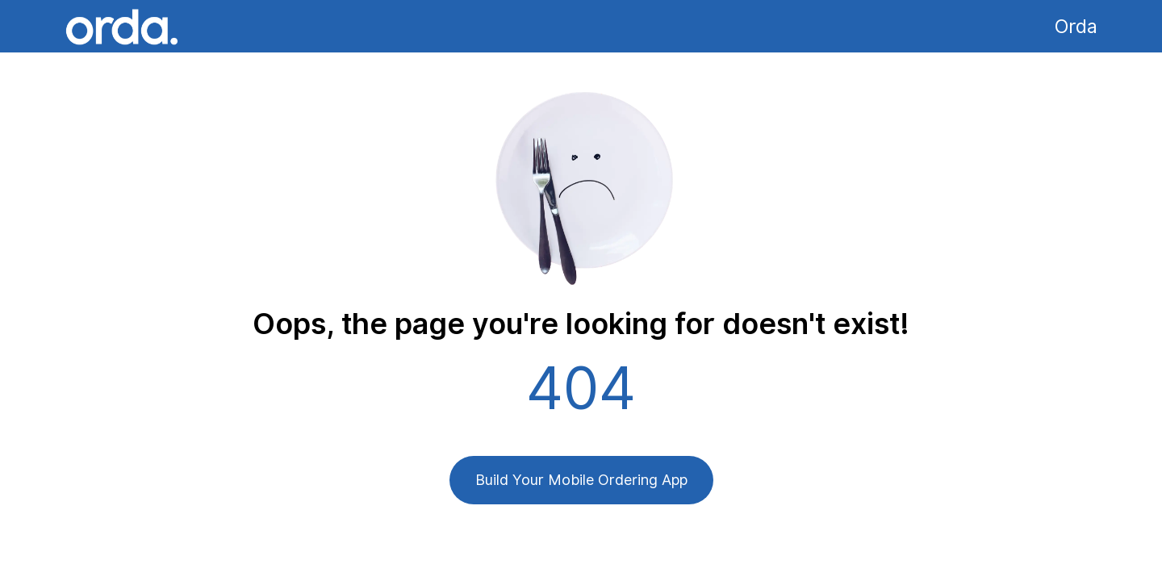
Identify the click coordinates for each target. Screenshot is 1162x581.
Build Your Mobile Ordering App (581, 479)
